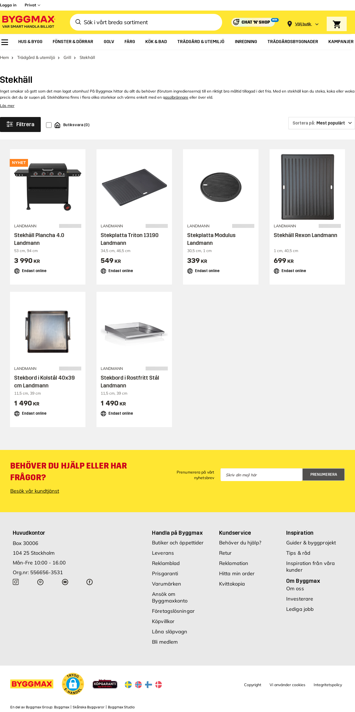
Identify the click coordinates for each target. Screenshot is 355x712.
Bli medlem (165, 642)
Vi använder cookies (287, 684)
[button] (73, 684)
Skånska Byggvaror (89, 707)
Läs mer (7, 105)
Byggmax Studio (121, 707)
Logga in (8, 5)
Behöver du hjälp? (240, 542)
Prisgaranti (165, 573)
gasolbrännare (175, 97)
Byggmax (61, 707)
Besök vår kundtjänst (34, 491)
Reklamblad (166, 563)
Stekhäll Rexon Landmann (305, 235)
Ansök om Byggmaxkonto (169, 597)
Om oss (295, 588)
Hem (4, 57)
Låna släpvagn (169, 631)
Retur (225, 553)
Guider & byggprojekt (311, 542)
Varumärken (166, 584)
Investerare (299, 599)
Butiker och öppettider (178, 542)
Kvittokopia (232, 584)
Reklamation (233, 563)
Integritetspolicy (328, 684)
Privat (30, 5)
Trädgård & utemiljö (36, 57)
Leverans (163, 553)
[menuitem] (4, 42)
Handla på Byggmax (177, 532)
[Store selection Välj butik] (303, 24)
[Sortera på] (321, 123)
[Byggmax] (28, 22)
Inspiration (299, 532)
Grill (67, 57)
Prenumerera (323, 474)
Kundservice (235, 532)
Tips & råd (298, 553)
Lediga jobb (300, 609)
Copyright (252, 684)
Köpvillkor (163, 621)
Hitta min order (237, 573)
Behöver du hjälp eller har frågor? (68, 471)
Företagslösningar (173, 611)
